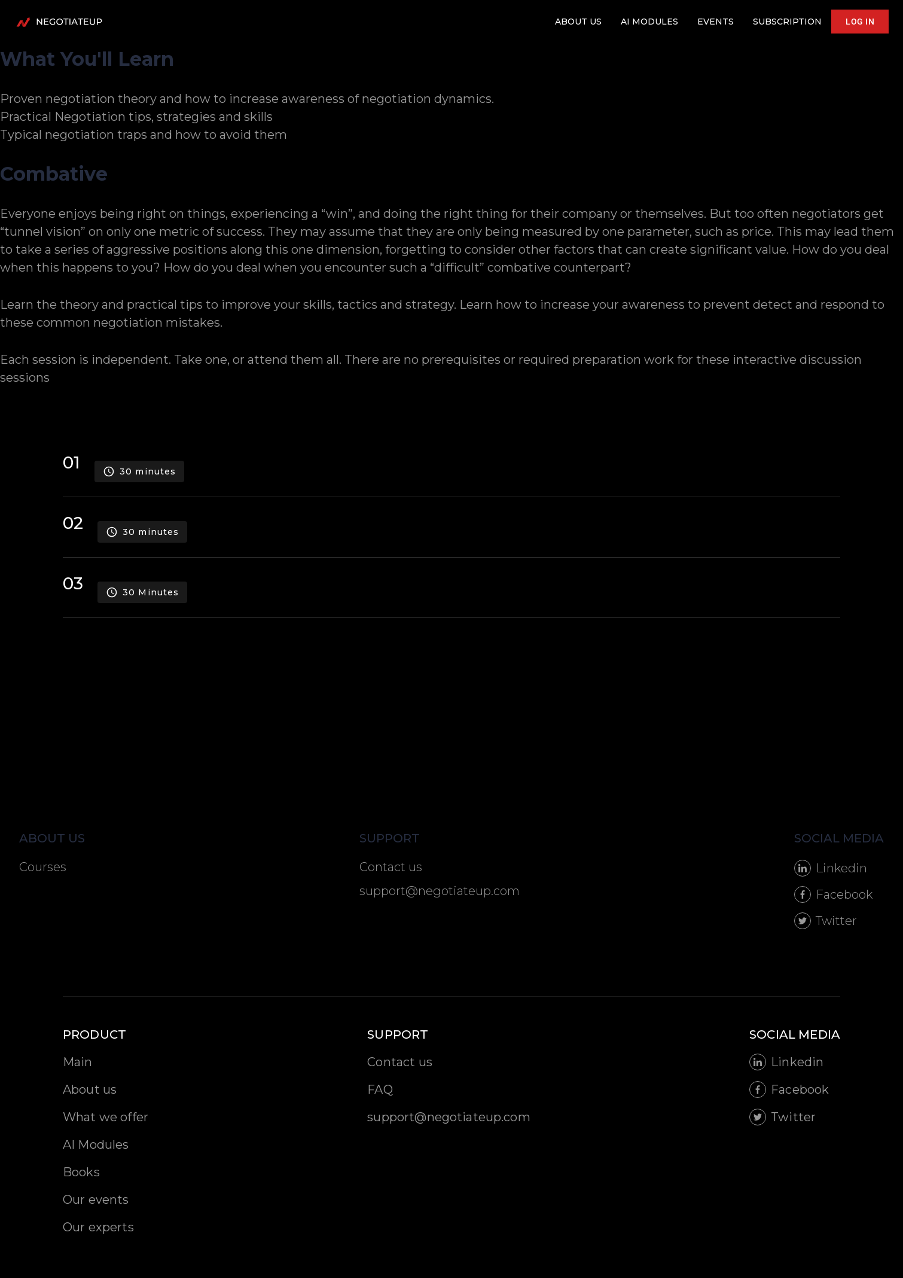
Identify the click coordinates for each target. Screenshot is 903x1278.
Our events (96, 1199)
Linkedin (830, 868)
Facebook (833, 894)
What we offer (105, 1117)
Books (81, 1172)
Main (78, 1062)
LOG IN (860, 21)
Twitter (825, 920)
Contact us (390, 867)
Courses (42, 867)
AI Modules (96, 1144)
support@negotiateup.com (439, 891)
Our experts (98, 1227)
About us (90, 1089)
